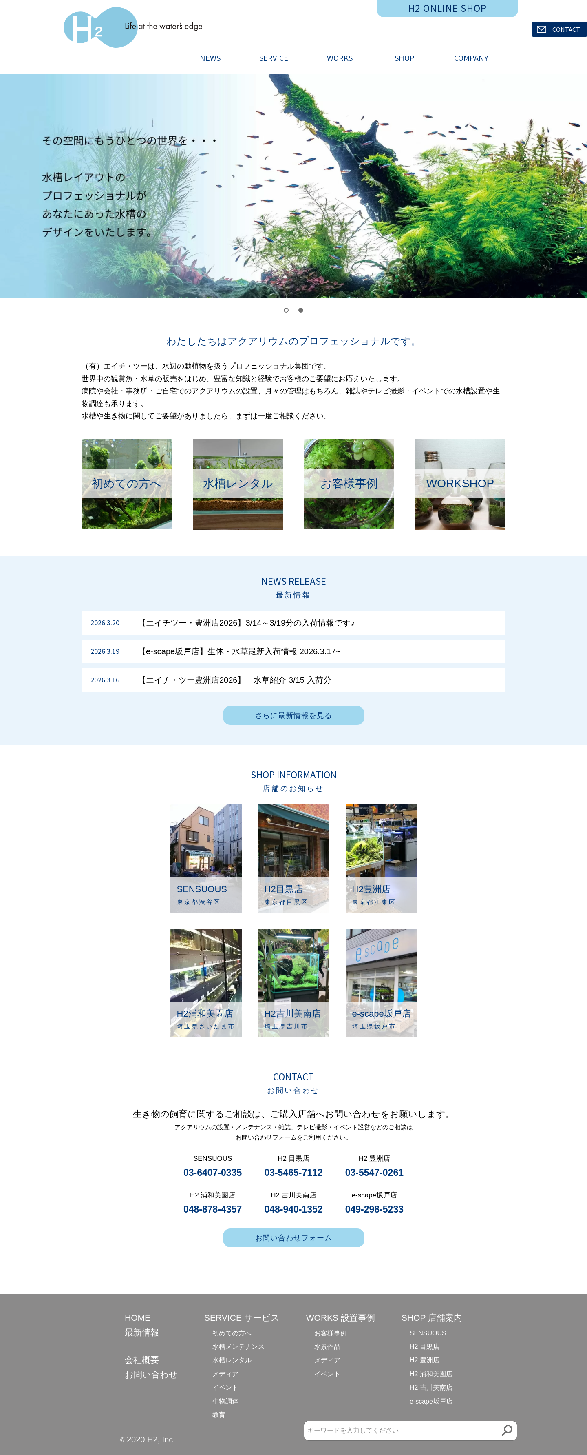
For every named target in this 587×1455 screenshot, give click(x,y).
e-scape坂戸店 (431, 1401)
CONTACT (558, 29)
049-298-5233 (374, 1209)
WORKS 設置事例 (340, 1317)
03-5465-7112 (293, 1172)
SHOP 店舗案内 (432, 1317)
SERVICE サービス (242, 1317)
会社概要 (142, 1359)
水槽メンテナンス (238, 1346)
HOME (137, 1317)
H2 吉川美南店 (431, 1387)
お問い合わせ (151, 1374)
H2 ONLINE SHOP (447, 8)
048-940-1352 (293, 1209)
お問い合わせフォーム (293, 1238)
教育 (218, 1414)
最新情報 (142, 1332)
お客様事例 (330, 1333)
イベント (225, 1387)
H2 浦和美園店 (431, 1374)
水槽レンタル (232, 1360)
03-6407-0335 (212, 1172)
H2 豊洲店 (424, 1360)
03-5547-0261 (374, 1172)
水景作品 (327, 1346)
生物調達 (225, 1401)
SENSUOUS (428, 1333)
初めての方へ (232, 1333)
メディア (225, 1374)
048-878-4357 (212, 1209)
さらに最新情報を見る (293, 715)
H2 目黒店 (424, 1346)
